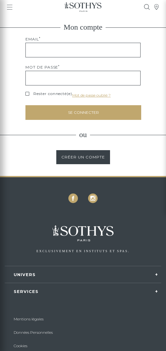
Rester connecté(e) (52, 94)
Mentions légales (29, 319)
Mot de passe (42, 67)
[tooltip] (147, 7)
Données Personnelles (33, 332)
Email (32, 39)
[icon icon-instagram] (93, 198)
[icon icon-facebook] (73, 198)
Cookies (20, 345)
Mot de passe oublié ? (91, 95)
